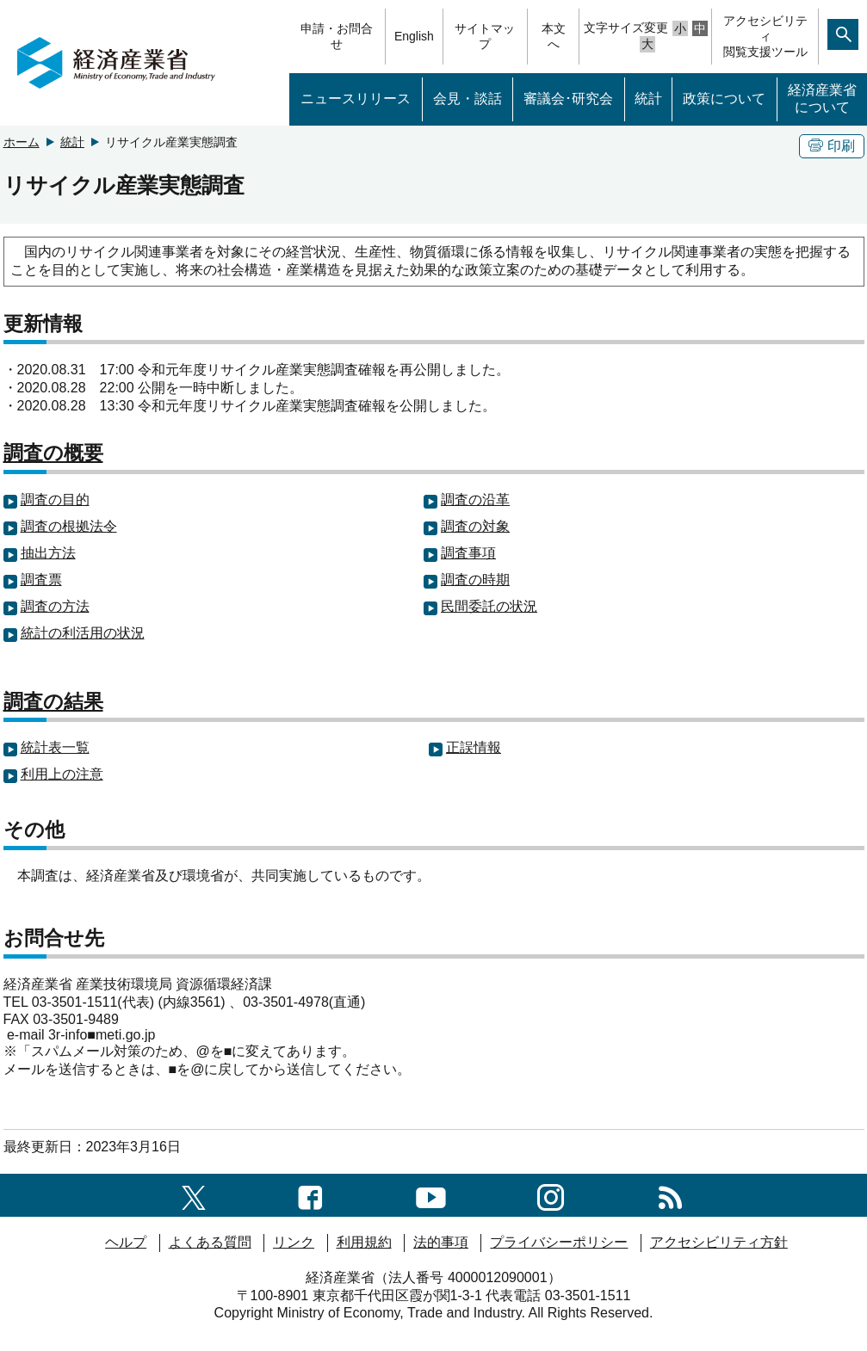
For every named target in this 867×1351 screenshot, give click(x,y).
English (414, 36)
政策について (724, 98)
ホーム (21, 142)
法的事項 (440, 1242)
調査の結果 (53, 701)
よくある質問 (210, 1242)
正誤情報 (473, 747)
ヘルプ (125, 1242)
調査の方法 (55, 606)
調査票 (41, 579)
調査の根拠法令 (69, 526)
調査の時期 (475, 579)
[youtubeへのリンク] (431, 1195)
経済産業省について (822, 99)
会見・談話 (467, 98)
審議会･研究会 (568, 98)
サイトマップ (485, 36)
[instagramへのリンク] (551, 1195)
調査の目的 (55, 499)
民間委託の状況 (489, 606)
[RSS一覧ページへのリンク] (670, 1195)
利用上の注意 (62, 774)
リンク (293, 1242)
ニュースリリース (355, 98)
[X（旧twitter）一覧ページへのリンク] (194, 1195)
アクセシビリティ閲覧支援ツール (765, 36)
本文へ (554, 36)
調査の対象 (475, 526)
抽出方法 (48, 553)
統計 (648, 98)
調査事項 (468, 553)
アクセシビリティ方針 (719, 1242)
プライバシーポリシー (559, 1242)
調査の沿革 (475, 499)
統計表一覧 (55, 747)
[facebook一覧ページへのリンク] (310, 1195)
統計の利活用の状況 (83, 633)
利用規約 (364, 1242)
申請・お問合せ (336, 36)
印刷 (831, 146)
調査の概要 (53, 452)
